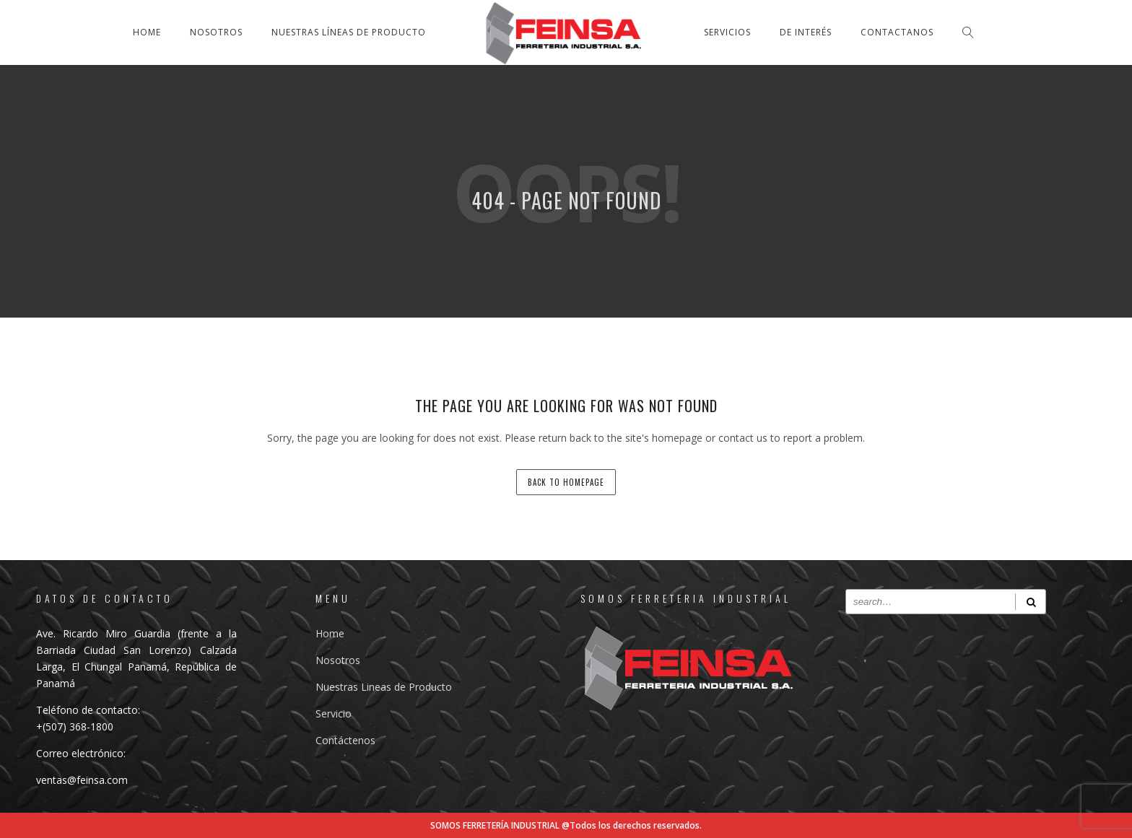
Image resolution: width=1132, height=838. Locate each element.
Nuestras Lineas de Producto (383, 687)
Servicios (727, 32)
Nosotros (216, 32)
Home (147, 32)
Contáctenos (345, 740)
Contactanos (897, 32)
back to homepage (566, 482)
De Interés (806, 32)
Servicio (333, 713)
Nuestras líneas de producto (348, 32)
